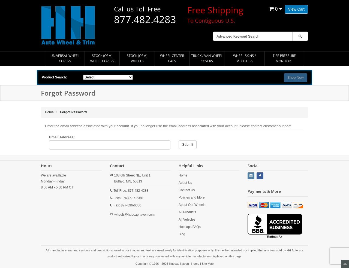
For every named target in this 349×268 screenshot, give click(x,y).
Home (183, 175)
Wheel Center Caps (172, 58)
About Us (185, 183)
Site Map (207, 263)
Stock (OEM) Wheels (137, 58)
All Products (187, 212)
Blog (182, 234)
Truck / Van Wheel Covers (206, 58)
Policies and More (191, 197)
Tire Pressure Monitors (284, 58)
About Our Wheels (192, 205)
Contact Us (187, 190)
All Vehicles (187, 219)
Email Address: (62, 137)
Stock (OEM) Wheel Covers (102, 58)
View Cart (296, 9)
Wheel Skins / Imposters (244, 58)
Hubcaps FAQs (190, 227)
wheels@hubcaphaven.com (135, 215)
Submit (187, 144)
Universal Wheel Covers (64, 58)
